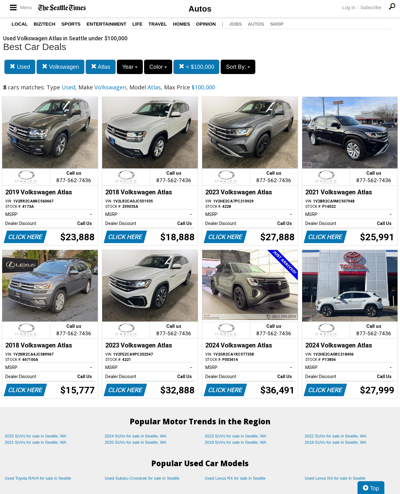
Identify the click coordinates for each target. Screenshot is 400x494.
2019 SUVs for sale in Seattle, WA (236, 442)
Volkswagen (60, 66)
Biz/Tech (44, 24)
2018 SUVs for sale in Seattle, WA (336, 442)
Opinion (206, 24)
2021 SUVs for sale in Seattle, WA (36, 442)
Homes (181, 24)
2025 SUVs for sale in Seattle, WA (36, 436)
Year (130, 67)
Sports (71, 24)
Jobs (235, 24)
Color (158, 67)
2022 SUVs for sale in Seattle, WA (336, 436)
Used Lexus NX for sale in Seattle (335, 478)
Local (20, 24)
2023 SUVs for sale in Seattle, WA (236, 436)
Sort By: (238, 67)
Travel (157, 24)
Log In (348, 7)
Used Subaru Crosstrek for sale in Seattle (142, 478)
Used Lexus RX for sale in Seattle (235, 478)
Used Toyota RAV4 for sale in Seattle (38, 478)
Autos (200, 8)
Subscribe (370, 7)
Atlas (100, 66)
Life (137, 24)
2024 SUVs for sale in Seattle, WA (136, 436)
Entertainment (106, 24)
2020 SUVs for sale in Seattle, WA (136, 442)
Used (20, 66)
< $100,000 (196, 66)
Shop (276, 24)
